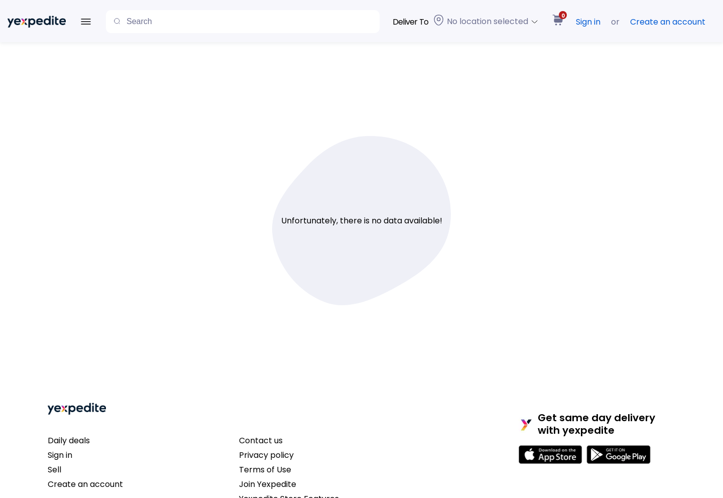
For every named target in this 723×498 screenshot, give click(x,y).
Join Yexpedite (267, 484)
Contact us (261, 440)
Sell (54, 469)
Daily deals (69, 440)
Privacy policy (266, 455)
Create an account (667, 22)
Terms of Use (265, 469)
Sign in (588, 22)
